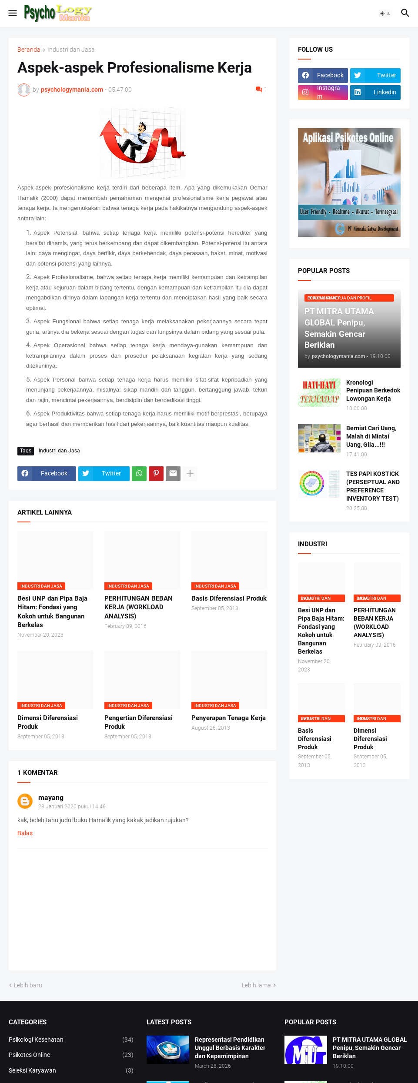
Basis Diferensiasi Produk (229, 598)
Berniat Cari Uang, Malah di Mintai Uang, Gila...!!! (371, 436)
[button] (12, 13)
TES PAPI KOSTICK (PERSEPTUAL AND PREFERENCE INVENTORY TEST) (373, 486)
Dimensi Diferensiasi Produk (47, 722)
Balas (25, 833)
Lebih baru (28, 985)
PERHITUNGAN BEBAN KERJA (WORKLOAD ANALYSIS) (138, 607)
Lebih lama (256, 985)
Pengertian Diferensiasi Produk (138, 722)
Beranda (28, 50)
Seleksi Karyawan (71, 1070)
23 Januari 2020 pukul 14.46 (72, 807)
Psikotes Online (71, 1055)
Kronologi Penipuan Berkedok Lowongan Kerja (373, 390)
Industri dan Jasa (71, 50)
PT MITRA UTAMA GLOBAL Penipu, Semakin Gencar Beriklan (370, 1048)
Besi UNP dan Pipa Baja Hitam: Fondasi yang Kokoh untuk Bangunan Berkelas (52, 612)
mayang (51, 798)
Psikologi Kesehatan (71, 1040)
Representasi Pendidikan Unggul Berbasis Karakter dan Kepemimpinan (230, 1048)
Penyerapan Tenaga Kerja (228, 718)
